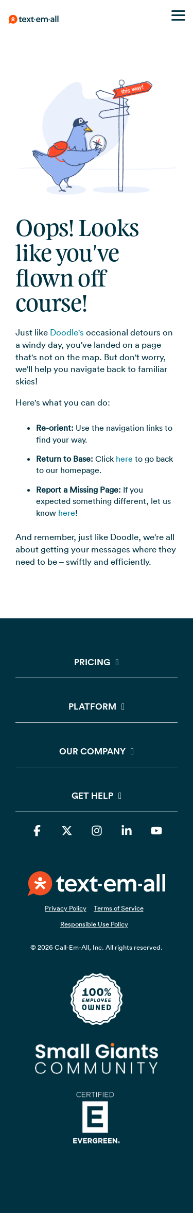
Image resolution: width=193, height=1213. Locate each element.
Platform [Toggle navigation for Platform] (92, 706)
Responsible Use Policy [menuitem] (94, 924)
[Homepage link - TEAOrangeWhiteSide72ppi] (96, 890)
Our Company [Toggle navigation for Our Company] (92, 751)
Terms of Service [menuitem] (119, 908)
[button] (178, 14)
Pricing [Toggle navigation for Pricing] (92, 662)
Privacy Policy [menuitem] (65, 908)
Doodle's (67, 332)
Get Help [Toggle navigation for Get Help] (92, 795)
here (124, 458)
